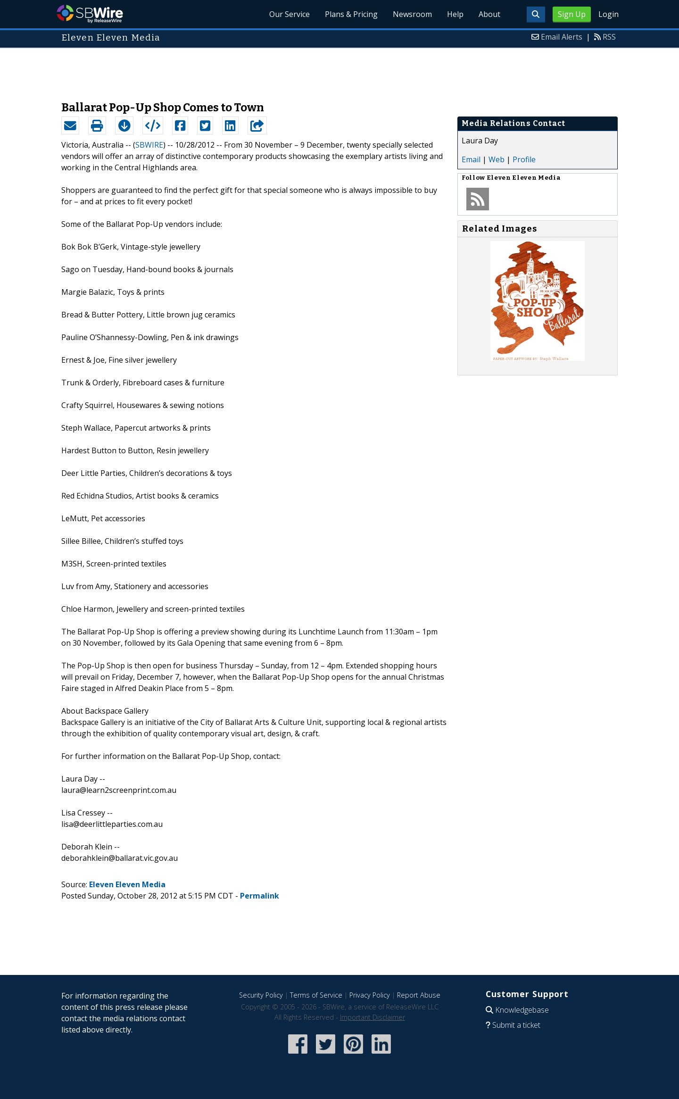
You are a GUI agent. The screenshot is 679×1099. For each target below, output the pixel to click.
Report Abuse (418, 995)
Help (455, 14)
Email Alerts (561, 37)
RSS (609, 37)
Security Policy (261, 995)
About (489, 14)
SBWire (90, 14)
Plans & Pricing (351, 14)
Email (471, 159)
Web (497, 159)
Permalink (259, 896)
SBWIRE (149, 145)
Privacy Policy (369, 995)
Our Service (289, 14)
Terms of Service (316, 995)
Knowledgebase (522, 1010)
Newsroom (412, 14)
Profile (524, 159)
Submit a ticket (516, 1025)
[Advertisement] (339, 70)
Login (608, 14)
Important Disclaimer (372, 1017)
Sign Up (572, 14)
